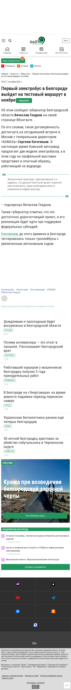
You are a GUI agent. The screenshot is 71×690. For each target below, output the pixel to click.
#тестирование (37, 289)
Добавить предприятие (35, 567)
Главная (7, 50)
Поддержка (31, 683)
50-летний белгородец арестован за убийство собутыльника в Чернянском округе (33, 442)
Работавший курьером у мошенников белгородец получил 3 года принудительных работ (33, 371)
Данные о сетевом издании (12, 676)
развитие (40, 683)
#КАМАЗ (51, 289)
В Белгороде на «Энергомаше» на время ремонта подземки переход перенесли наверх (34, 396)
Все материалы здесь (35, 515)
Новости (23, 50)
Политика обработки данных (51, 676)
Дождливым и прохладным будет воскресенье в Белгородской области (32, 323)
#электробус (7, 289)
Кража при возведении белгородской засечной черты (33, 488)
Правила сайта (7, 678)
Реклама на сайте (32, 676)
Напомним (9, 234)
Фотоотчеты (61, 50)
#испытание (22, 289)
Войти (66, 41)
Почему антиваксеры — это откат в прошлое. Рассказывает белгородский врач (33, 346)
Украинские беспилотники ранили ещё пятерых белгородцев (34, 419)
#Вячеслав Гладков (10, 292)
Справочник (41, 50)
